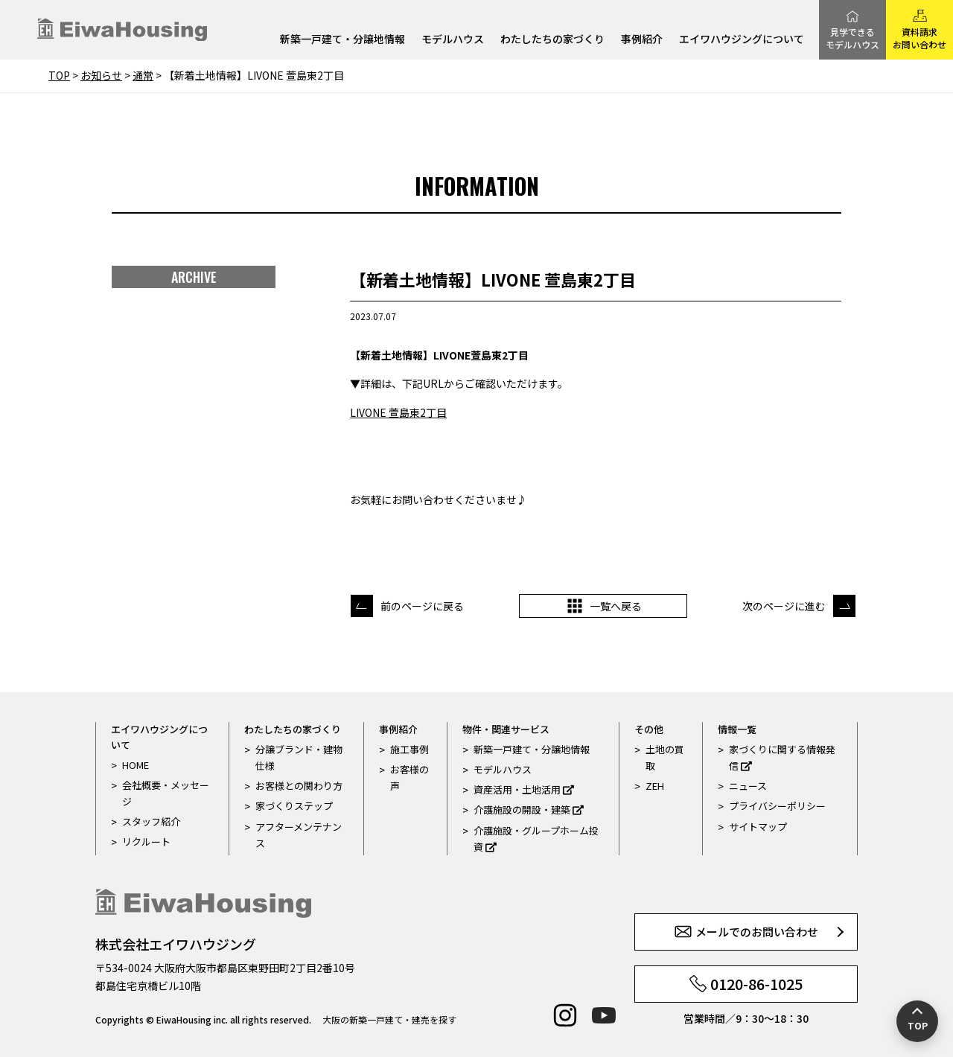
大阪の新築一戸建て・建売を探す (389, 1019)
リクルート (146, 841)
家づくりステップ (294, 806)
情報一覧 (737, 729)
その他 (648, 729)
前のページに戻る (422, 605)
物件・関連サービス (505, 729)
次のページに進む (784, 605)
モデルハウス (452, 39)
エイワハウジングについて (741, 39)
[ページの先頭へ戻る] (917, 1021)
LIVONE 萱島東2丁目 (398, 412)
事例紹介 (642, 39)
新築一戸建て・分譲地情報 (342, 39)
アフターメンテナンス (298, 835)
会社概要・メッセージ (165, 793)
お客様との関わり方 (298, 786)
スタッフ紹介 (151, 821)
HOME (135, 765)
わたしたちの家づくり (552, 39)
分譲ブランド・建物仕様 (298, 757)
